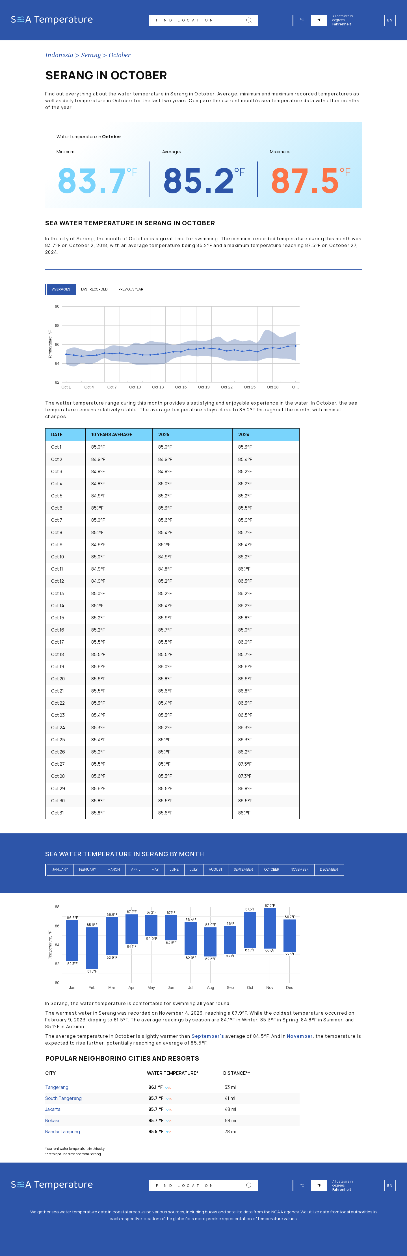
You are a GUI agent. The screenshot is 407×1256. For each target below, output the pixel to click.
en (390, 1185)
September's (208, 1036)
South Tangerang (63, 1098)
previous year (132, 289)
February (87, 869)
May (155, 869)
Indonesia (59, 55)
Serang (91, 55)
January (60, 869)
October (119, 55)
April (135, 869)
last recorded (95, 289)
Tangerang (56, 1087)
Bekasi (52, 1120)
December (329, 869)
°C (302, 20)
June (174, 869)
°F (319, 20)
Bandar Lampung (62, 1131)
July (194, 869)
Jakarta (52, 1109)
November (300, 869)
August (215, 869)
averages (61, 289)
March (113, 869)
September (243, 869)
